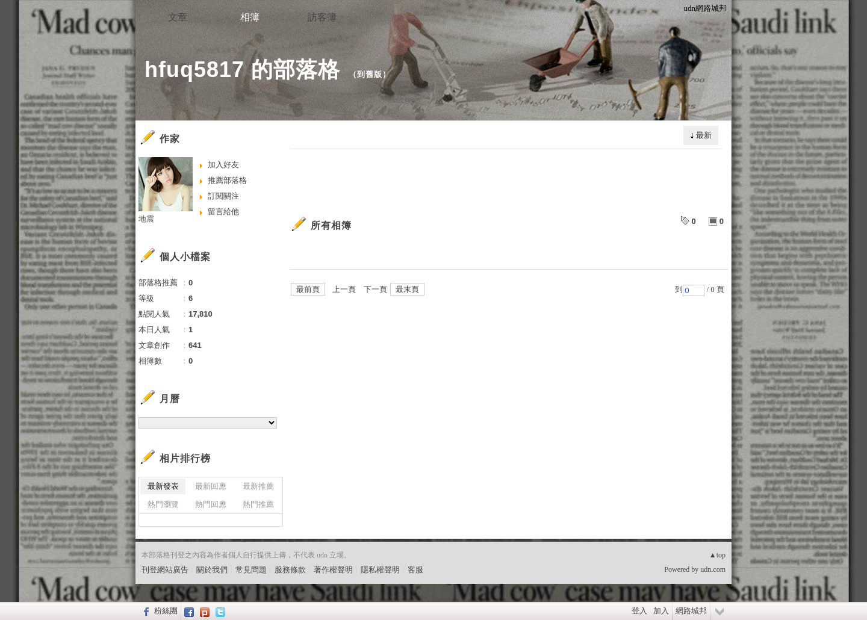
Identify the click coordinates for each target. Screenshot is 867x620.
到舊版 (369, 74)
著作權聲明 (333, 569)
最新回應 (210, 486)
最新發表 (163, 486)
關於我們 (212, 569)
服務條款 (290, 569)
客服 (415, 569)
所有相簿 (331, 225)
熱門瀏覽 (163, 504)
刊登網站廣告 (164, 569)
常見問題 (251, 569)
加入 (661, 610)
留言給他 (223, 211)
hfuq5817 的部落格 (242, 69)
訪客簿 (322, 17)
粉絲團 (166, 610)
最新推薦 (258, 486)
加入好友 (223, 164)
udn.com (713, 569)
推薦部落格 (227, 180)
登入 (639, 610)
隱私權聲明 (380, 569)
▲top (717, 555)
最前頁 (308, 289)
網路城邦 (691, 610)
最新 (704, 135)
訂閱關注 (223, 195)
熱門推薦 (258, 504)
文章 (177, 17)
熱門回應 (210, 504)
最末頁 (407, 289)
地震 (146, 218)
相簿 (249, 17)
